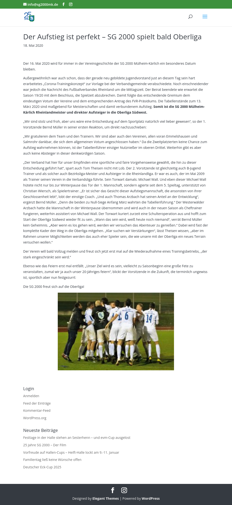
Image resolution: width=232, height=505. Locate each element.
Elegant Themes (106, 498)
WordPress (151, 498)
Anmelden (31, 396)
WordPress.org (34, 418)
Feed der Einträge (37, 403)
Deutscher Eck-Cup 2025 (42, 467)
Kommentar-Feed (37, 410)
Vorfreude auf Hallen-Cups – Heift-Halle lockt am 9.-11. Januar (71, 452)
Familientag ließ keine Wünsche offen (52, 459)
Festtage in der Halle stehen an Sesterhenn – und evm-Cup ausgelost (76, 437)
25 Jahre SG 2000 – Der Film (44, 445)
